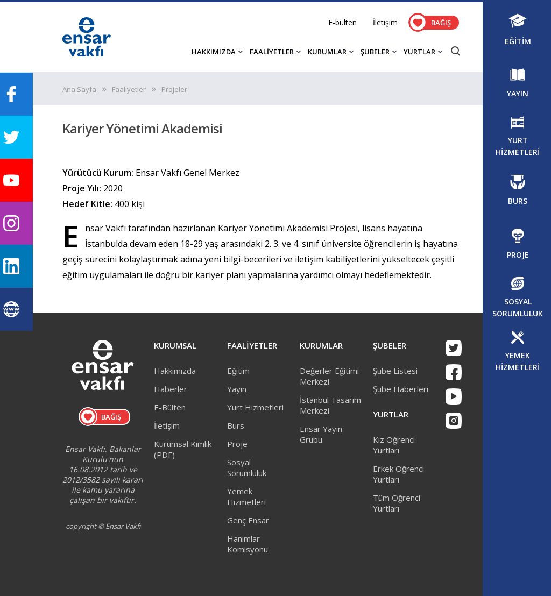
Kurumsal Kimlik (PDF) (182, 449)
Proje (237, 443)
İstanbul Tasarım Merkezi (330, 405)
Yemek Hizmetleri (246, 496)
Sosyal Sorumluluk (246, 467)
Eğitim (238, 370)
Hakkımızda (175, 370)
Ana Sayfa (79, 89)
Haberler (170, 389)
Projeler (174, 89)
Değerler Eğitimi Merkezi (329, 376)
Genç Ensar (248, 520)
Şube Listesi (395, 370)
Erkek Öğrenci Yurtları (398, 474)
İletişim (385, 22)
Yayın (236, 389)
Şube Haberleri (400, 389)
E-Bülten (170, 407)
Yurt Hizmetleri (255, 407)
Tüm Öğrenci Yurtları (396, 503)
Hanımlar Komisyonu (247, 544)
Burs (235, 425)
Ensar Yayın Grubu (321, 434)
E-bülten (342, 22)
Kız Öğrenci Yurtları (394, 445)
